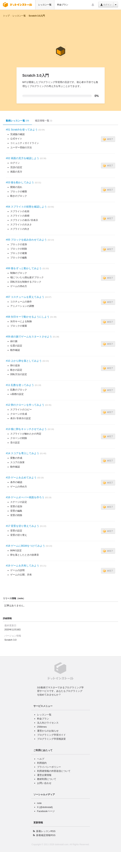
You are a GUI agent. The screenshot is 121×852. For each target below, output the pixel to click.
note (39, 803)
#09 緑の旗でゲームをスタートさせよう (29, 336)
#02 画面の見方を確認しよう (22, 158)
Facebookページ (46, 811)
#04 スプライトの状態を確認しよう (26, 206)
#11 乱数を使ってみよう (20, 385)
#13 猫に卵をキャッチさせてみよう (26, 429)
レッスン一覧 (44, 4)
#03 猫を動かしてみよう (20, 182)
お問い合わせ (44, 783)
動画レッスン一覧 (17, 120)
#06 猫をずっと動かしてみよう (24, 268)
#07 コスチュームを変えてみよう (25, 296)
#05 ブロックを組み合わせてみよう (26, 239)
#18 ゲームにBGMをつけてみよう (25, 545)
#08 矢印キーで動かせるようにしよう (27, 316)
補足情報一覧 (43, 120)
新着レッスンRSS (45, 831)
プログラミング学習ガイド (51, 734)
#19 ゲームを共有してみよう (22, 565)
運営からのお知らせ (48, 730)
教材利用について (46, 779)
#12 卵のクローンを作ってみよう (25, 404)
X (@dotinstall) (45, 807)
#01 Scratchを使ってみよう (22, 129)
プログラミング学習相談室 (51, 738)
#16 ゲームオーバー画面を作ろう (25, 497)
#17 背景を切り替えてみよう (22, 525)
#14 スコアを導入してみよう (22, 453)
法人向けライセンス (48, 722)
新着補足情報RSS (45, 835)
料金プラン (62, 4)
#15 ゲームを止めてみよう (21, 477)
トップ (6, 15)
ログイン (105, 4)
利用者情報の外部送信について (54, 771)
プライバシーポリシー (49, 767)
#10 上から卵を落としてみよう (24, 360)
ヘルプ (40, 758)
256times (42, 726)
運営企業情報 (44, 775)
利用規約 (42, 763)
